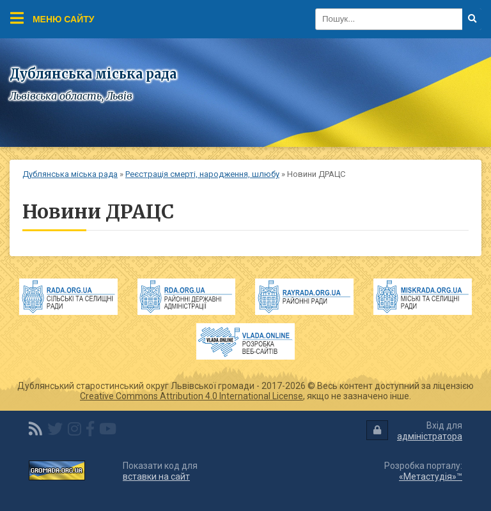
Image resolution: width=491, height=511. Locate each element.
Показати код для (160, 471)
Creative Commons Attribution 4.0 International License (191, 396)
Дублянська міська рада (70, 174)
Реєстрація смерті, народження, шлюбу (202, 174)
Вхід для (414, 430)
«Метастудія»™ (430, 476)
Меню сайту (52, 18)
